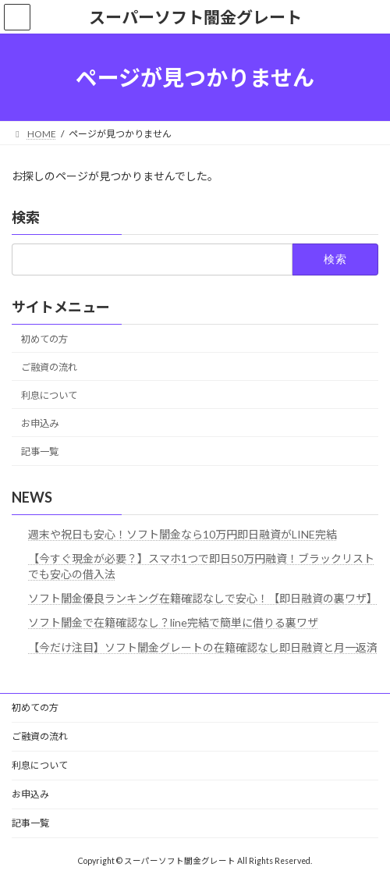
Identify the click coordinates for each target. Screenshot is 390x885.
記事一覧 (39, 451)
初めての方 (44, 339)
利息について (49, 395)
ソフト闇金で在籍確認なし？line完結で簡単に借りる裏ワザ (173, 623)
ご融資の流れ (49, 367)
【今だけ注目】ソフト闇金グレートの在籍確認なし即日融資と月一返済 (203, 647)
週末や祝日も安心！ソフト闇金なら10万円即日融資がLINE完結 (182, 534)
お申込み (39, 423)
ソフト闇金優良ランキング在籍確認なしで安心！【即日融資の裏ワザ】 (203, 598)
